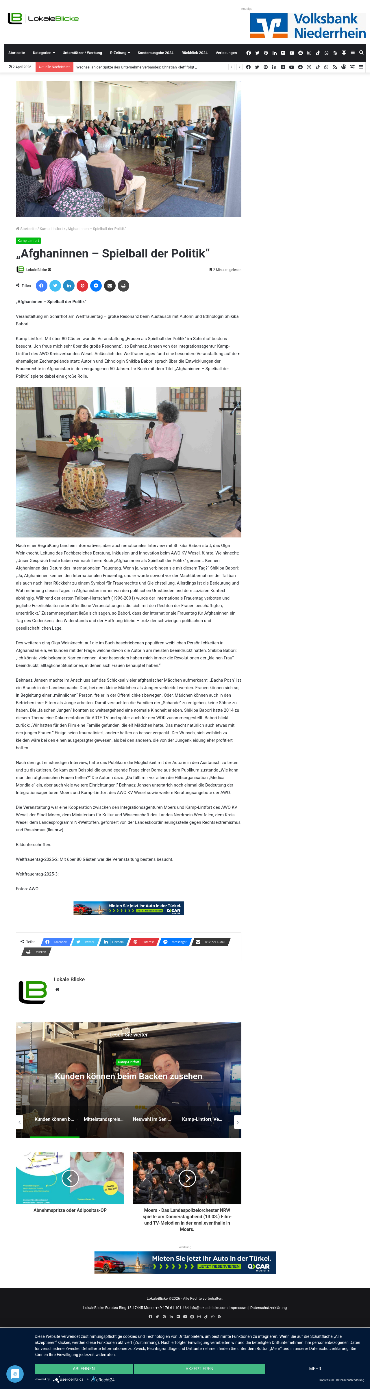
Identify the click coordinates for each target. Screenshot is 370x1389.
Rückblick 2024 (195, 53)
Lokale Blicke (36, 270)
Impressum (238, 1307)
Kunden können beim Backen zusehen (128, 1076)
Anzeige (246, 9)
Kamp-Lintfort (51, 229)
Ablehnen (84, 1368)
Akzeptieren (199, 1368)
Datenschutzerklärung (268, 1307)
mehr (315, 1368)
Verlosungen (226, 53)
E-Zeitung (118, 53)
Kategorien (42, 53)
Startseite (16, 53)
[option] (128, 1080)
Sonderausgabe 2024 (155, 53)
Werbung (185, 1247)
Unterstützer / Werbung (82, 53)
